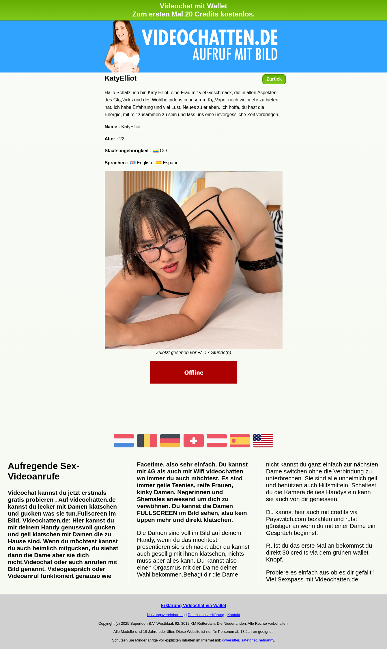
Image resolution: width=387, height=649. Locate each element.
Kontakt (233, 615)
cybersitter (230, 640)
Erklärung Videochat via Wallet (193, 605)
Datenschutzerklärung (206, 615)
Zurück (274, 79)
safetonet (249, 640)
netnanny (266, 640)
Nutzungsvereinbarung (166, 615)
